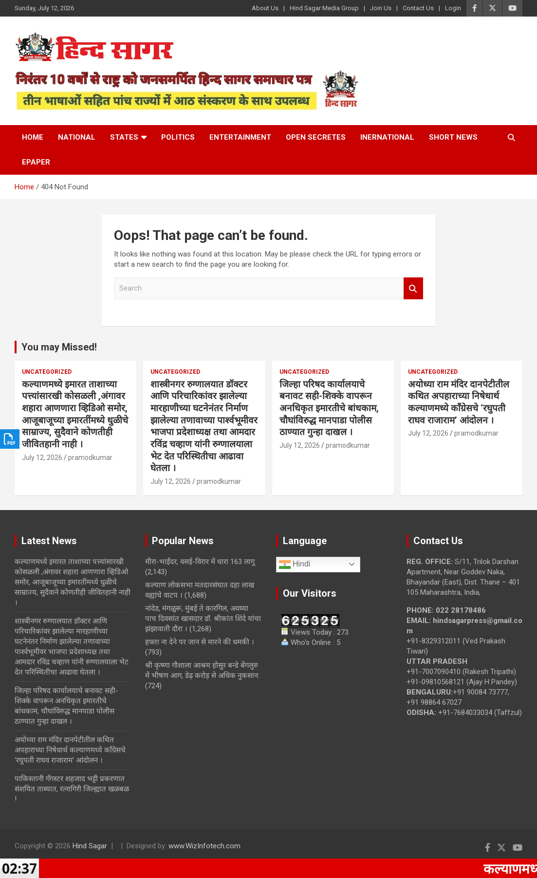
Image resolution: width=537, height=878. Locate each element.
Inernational (387, 137)
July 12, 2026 (42, 457)
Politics (178, 137)
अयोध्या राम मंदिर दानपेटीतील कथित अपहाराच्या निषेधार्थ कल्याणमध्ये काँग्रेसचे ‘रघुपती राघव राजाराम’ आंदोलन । (458, 402)
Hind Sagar (90, 845)
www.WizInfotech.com (204, 845)
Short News (453, 137)
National (76, 137)
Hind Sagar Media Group (324, 8)
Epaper (36, 162)
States (124, 137)
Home (32, 137)
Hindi (295, 564)
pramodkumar (90, 457)
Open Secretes (316, 137)
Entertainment (240, 137)
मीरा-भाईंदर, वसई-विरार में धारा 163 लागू (200, 561)
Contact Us (418, 8)
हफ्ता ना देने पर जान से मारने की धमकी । (199, 642)
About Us (265, 8)
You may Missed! (59, 347)
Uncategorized (47, 371)
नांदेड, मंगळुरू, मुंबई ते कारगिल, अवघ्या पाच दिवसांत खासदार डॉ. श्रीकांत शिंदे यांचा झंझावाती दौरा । (203, 618)
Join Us (380, 8)
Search (413, 288)
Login (453, 8)
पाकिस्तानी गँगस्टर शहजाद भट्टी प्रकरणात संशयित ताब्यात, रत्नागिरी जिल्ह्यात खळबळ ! (72, 789)
